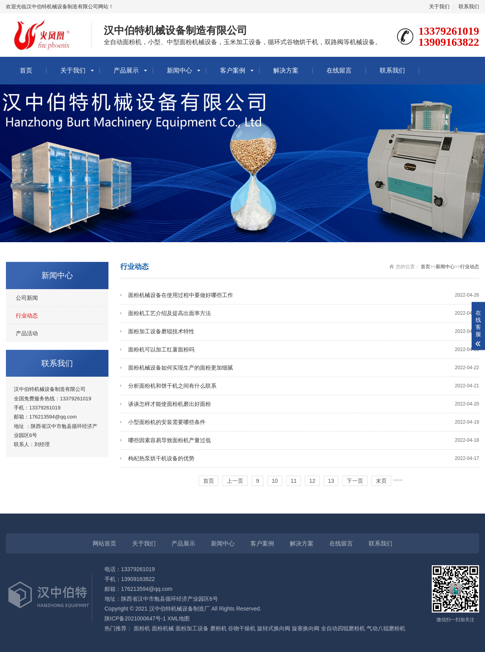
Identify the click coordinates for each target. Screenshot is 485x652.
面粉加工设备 (192, 628)
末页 (381, 481)
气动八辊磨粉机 (386, 628)
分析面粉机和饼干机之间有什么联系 (303, 386)
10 (275, 481)
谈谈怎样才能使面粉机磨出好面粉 (303, 404)
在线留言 (339, 70)
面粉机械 (163, 628)
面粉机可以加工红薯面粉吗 (303, 350)
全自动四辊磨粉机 (343, 628)
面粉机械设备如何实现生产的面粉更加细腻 (303, 368)
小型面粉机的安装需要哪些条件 (303, 422)
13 (331, 481)
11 (294, 481)
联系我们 (469, 6)
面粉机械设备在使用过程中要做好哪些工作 (303, 295)
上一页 (235, 481)
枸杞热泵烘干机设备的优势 (303, 458)
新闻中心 (179, 70)
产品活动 (27, 333)
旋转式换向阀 (273, 628)
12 (312, 481)
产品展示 (126, 70)
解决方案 (285, 70)
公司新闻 (27, 298)
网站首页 (104, 543)
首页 (26, 70)
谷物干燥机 (242, 628)
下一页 (355, 481)
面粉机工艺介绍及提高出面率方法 (303, 313)
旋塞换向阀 (305, 628)
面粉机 (142, 628)
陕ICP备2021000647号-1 (135, 618)
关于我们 (439, 6)
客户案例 (232, 70)
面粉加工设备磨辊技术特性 (303, 331)
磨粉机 (218, 628)
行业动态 (27, 315)
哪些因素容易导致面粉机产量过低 (303, 440)
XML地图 (179, 618)
